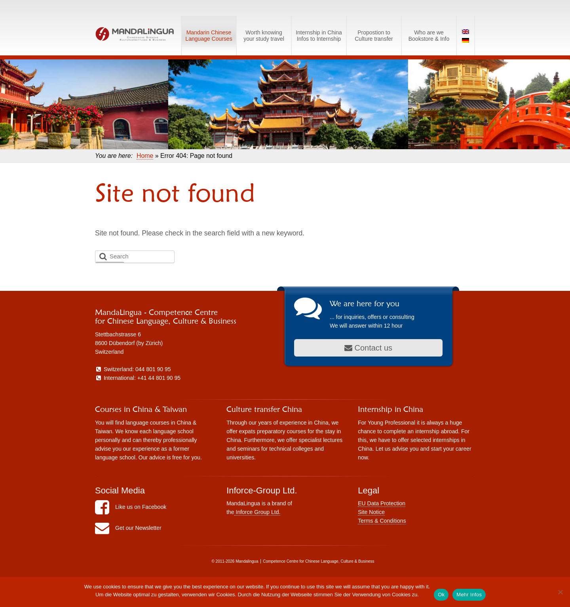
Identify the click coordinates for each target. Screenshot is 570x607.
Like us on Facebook (130, 507)
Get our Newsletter (128, 528)
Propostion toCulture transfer (374, 35)
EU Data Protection (381, 503)
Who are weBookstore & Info (429, 35)
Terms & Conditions (382, 521)
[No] (560, 592)
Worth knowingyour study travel (263, 35)
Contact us (368, 347)
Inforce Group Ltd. (257, 512)
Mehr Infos (469, 595)
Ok (441, 595)
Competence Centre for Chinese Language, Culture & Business (318, 561)
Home (145, 155)
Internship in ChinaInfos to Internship (319, 35)
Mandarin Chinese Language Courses (208, 35)
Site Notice (371, 512)
